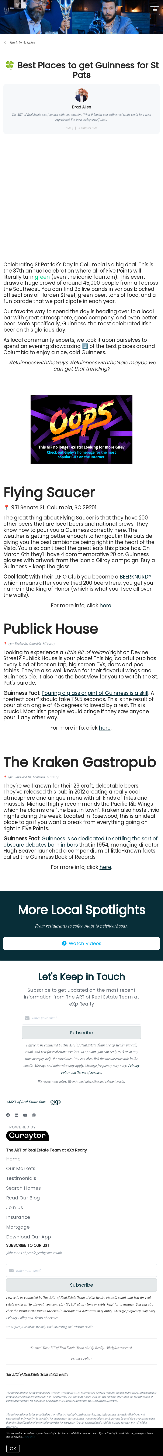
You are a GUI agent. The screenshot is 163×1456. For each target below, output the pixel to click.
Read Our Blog (23, 1198)
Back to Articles (22, 42)
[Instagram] (34, 1115)
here (105, 605)
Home (13, 1159)
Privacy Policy (81, 1358)
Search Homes (23, 1188)
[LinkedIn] (16, 1115)
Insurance (18, 1217)
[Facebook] (8, 1115)
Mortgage (18, 1227)
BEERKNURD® (135, 576)
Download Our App (28, 1237)
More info (29, 1436)
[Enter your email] (85, 1018)
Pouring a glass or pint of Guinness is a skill (95, 693)
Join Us (14, 1207)
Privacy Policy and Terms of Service (32, 1318)
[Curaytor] (27, 1139)
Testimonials (21, 1178)
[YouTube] (25, 1115)
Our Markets (20, 1168)
